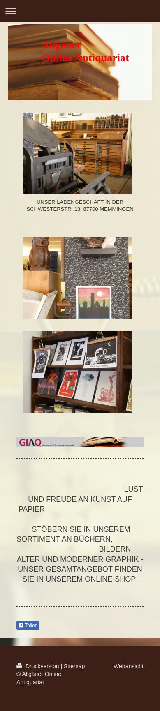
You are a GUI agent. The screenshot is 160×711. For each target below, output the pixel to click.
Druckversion (38, 666)
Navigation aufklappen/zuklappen (80, 11)
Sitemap (74, 666)
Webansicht (129, 666)
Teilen (27, 625)
